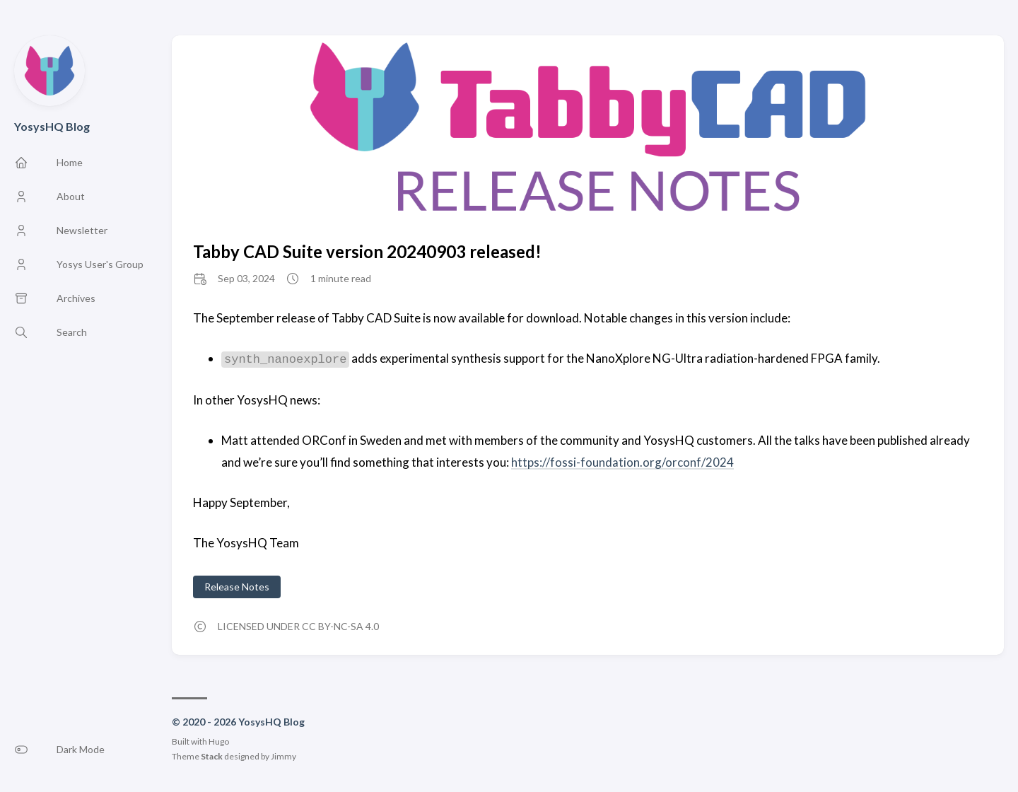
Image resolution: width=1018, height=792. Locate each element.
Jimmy (283, 756)
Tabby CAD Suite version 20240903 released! (367, 251)
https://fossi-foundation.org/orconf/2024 (622, 462)
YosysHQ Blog (52, 126)
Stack (212, 756)
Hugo (219, 741)
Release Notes (236, 587)
